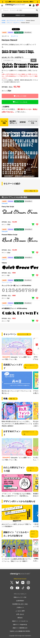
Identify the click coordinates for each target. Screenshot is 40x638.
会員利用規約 (20, 600)
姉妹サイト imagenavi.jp (20, 624)
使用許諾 (23, 122)
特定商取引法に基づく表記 (20, 604)
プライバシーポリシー (20, 594)
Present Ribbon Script (9, 234)
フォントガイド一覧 (30, 366)
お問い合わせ (20, 614)
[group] (17, 349)
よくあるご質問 (20, 611)
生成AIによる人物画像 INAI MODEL (20, 631)
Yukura (4, 263)
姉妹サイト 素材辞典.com (20, 628)
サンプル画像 (4, 122)
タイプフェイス (11, 20)
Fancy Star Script (8, 206)
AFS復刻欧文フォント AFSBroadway (14, 308)
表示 (33, 60)
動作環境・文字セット (13, 122)
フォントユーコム (7, 282)
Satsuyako (5, 203)
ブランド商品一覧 (30, 191)
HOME (3, 20)
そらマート (16, 22)
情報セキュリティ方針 (20, 597)
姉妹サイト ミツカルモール (20, 621)
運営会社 (20, 617)
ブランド (9, 22)
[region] (20, 66)
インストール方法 (32, 122)
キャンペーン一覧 (23, 334)
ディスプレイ (21, 20)
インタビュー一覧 (31, 469)
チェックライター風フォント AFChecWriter (16, 285)
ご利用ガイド (20, 607)
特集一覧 (12, 398)
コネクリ (4, 259)
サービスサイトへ (33, 534)
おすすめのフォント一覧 (28, 433)
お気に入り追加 (20, 96)
